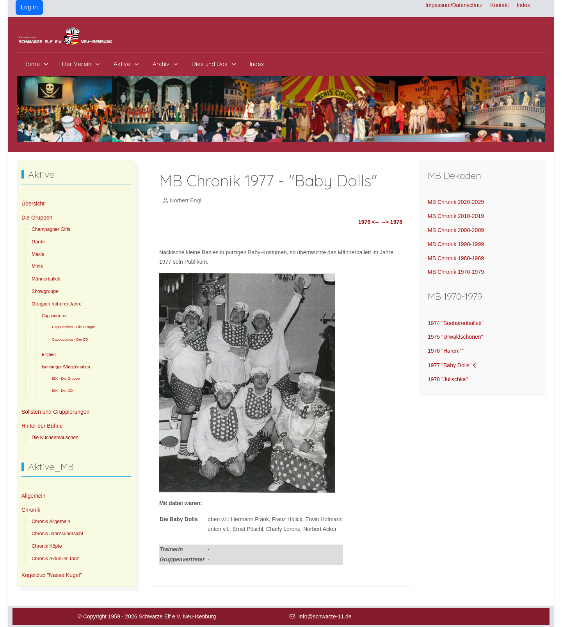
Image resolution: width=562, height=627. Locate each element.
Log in (29, 7)
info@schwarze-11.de (325, 616)
